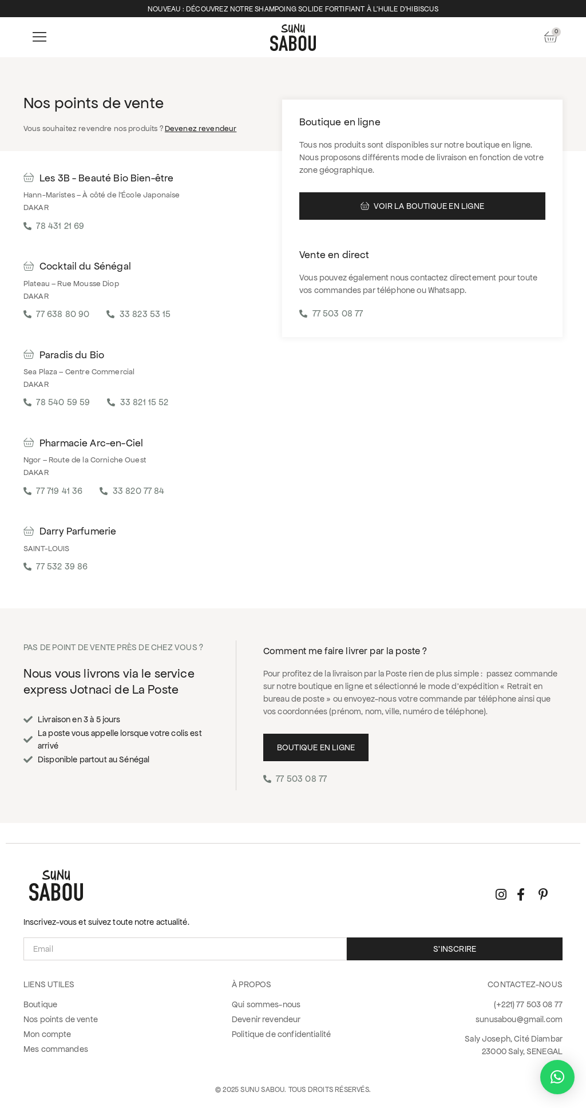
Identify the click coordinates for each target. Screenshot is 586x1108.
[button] (39, 37)
